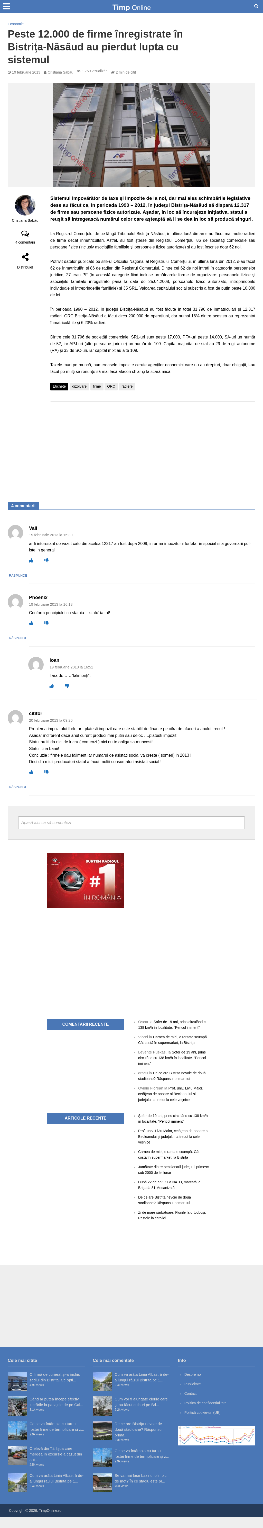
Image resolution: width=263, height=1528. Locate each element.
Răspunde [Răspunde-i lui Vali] (39, 575)
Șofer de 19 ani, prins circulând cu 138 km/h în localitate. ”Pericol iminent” (172, 1027)
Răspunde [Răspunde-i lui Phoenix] (39, 638)
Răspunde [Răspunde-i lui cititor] (39, 787)
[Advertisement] (152, 447)
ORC (111, 386)
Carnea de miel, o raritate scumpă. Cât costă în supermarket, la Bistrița (170, 1048)
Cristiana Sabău (60, 72)
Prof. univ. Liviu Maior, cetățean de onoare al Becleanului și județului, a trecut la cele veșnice (172, 1105)
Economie (16, 24)
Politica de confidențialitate (207, 1414)
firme (97, 386)
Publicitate (193, 1395)
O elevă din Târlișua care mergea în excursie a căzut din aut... (56, 1465)
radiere (127, 386)
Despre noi (193, 1385)
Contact (191, 1404)
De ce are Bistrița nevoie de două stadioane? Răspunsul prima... (138, 1441)
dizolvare (79, 386)
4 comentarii (25, 242)
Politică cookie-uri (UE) (204, 1424)
